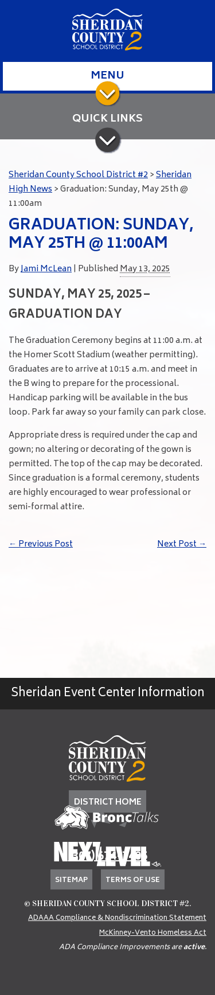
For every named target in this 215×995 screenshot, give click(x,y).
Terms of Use (132, 881)
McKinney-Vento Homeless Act (152, 933)
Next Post (181, 544)
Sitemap (71, 881)
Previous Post (41, 544)
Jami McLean (46, 269)
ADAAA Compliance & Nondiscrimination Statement (117, 918)
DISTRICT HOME (108, 802)
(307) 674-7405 (107, 857)
